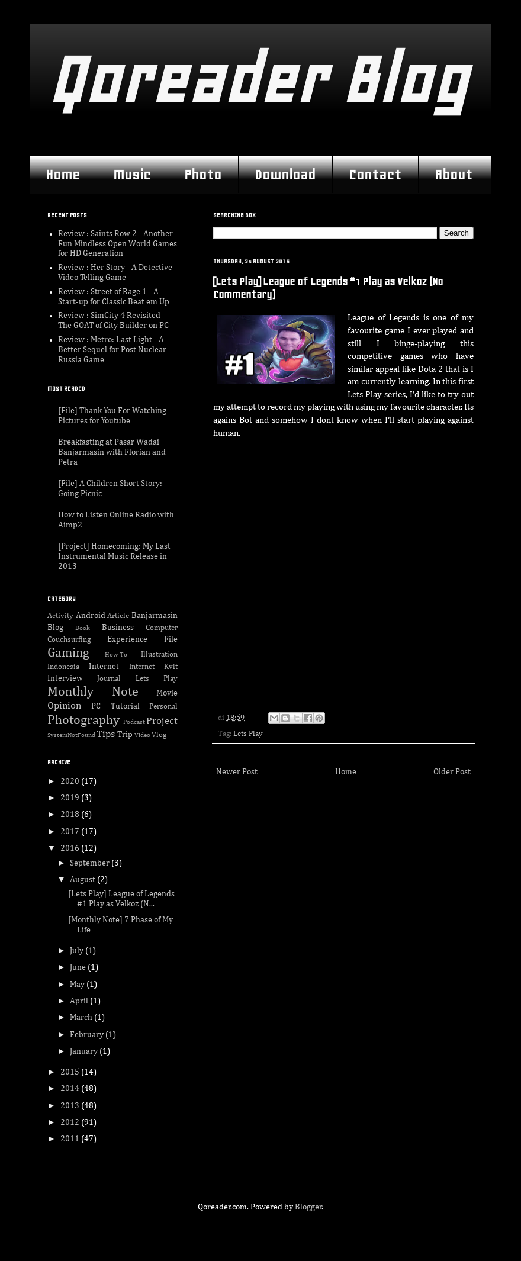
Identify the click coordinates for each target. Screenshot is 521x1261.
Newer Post (237, 772)
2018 (70, 814)
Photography (83, 720)
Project (162, 721)
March (82, 1018)
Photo (202, 174)
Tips (106, 734)
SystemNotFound (71, 735)
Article (118, 616)
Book (82, 628)
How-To (116, 654)
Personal (163, 706)
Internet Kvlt (153, 667)
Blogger (308, 1207)
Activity (60, 616)
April (80, 1001)
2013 (70, 1106)
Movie (167, 693)
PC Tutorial (115, 706)
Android (90, 616)
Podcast (134, 722)
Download (285, 174)
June (79, 967)
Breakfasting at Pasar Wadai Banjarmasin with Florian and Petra (112, 452)
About (453, 174)
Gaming (68, 653)
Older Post (452, 772)
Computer (162, 628)
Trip (125, 735)
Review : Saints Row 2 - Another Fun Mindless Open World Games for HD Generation (117, 244)
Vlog (159, 735)
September (90, 863)
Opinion (64, 706)
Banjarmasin (154, 616)
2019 (70, 798)
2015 (70, 1072)
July (77, 951)
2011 (70, 1139)
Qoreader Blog (257, 79)
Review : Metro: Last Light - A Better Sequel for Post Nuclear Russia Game (112, 350)
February (87, 1035)
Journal (109, 679)
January (84, 1051)
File (171, 639)
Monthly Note (93, 692)
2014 (70, 1089)
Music (132, 174)
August (83, 880)
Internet (104, 666)
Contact (375, 174)
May (78, 984)
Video (142, 735)
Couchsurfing (69, 640)
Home (63, 174)
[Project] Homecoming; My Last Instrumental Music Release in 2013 (114, 556)
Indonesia (63, 667)
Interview (65, 678)
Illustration (159, 654)
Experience (127, 639)
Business (118, 627)
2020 (70, 781)
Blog (55, 627)
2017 (70, 832)
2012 (70, 1122)
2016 (70, 848)
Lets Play (248, 734)
